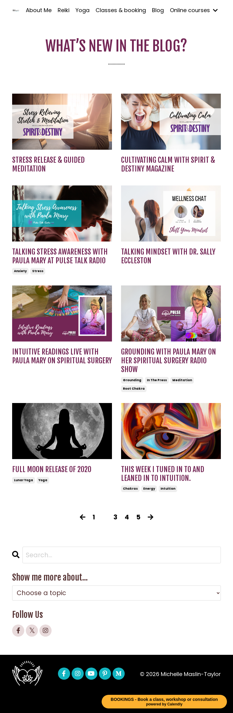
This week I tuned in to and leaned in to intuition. (162, 474)
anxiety (20, 271)
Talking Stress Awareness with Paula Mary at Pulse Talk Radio (60, 256)
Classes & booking (121, 10)
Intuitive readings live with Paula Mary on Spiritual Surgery (62, 356)
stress (37, 271)
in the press (157, 380)
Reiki (63, 10)
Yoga (82, 10)
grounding (132, 380)
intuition (167, 488)
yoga (43, 480)
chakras (130, 488)
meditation (182, 380)
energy (149, 488)
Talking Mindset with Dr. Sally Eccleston (168, 256)
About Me (39, 10)
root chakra (134, 388)
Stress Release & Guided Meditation (48, 164)
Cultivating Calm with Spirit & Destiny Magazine (168, 164)
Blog (158, 10)
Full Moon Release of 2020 (51, 469)
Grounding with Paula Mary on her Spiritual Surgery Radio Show (168, 361)
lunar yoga (23, 480)
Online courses (194, 10)
